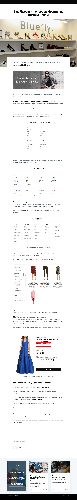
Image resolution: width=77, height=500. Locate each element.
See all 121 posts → (17, 489)
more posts (22, 448)
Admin (19, 447)
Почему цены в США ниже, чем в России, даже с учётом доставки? (17, 472)
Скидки (43, 9)
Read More (61, 448)
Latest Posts (64, 495)
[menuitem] (13, 2)
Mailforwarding (46, 387)
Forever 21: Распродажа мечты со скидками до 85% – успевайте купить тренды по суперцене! (17, 478)
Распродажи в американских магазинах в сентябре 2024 (17, 483)
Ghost (69, 495)
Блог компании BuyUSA (11, 495)
